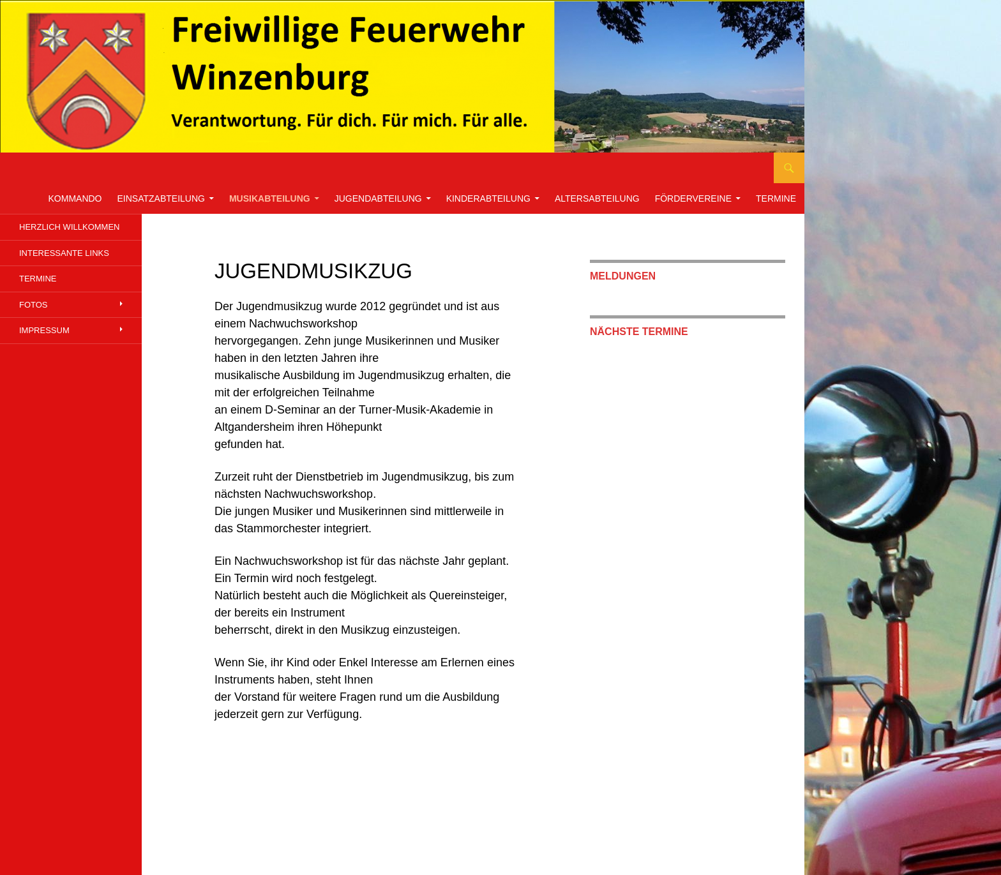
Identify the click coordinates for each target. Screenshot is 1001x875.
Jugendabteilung (378, 198)
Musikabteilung (269, 198)
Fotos (33, 305)
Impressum (44, 330)
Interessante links (64, 253)
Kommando (75, 198)
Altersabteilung (597, 198)
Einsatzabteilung (161, 198)
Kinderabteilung (488, 198)
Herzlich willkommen (69, 227)
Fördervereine (693, 198)
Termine (776, 198)
